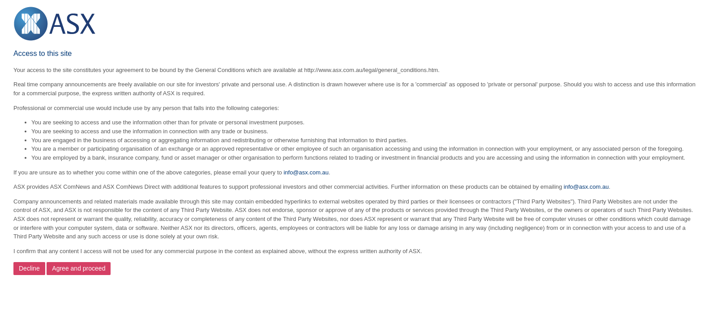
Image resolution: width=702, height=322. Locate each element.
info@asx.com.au (306, 172)
